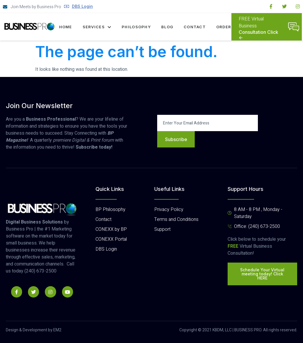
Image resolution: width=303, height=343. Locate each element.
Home (65, 26)
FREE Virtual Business (251, 22)
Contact (195, 26)
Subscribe (176, 139)
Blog (167, 26)
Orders (225, 26)
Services (96, 26)
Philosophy (136, 26)
